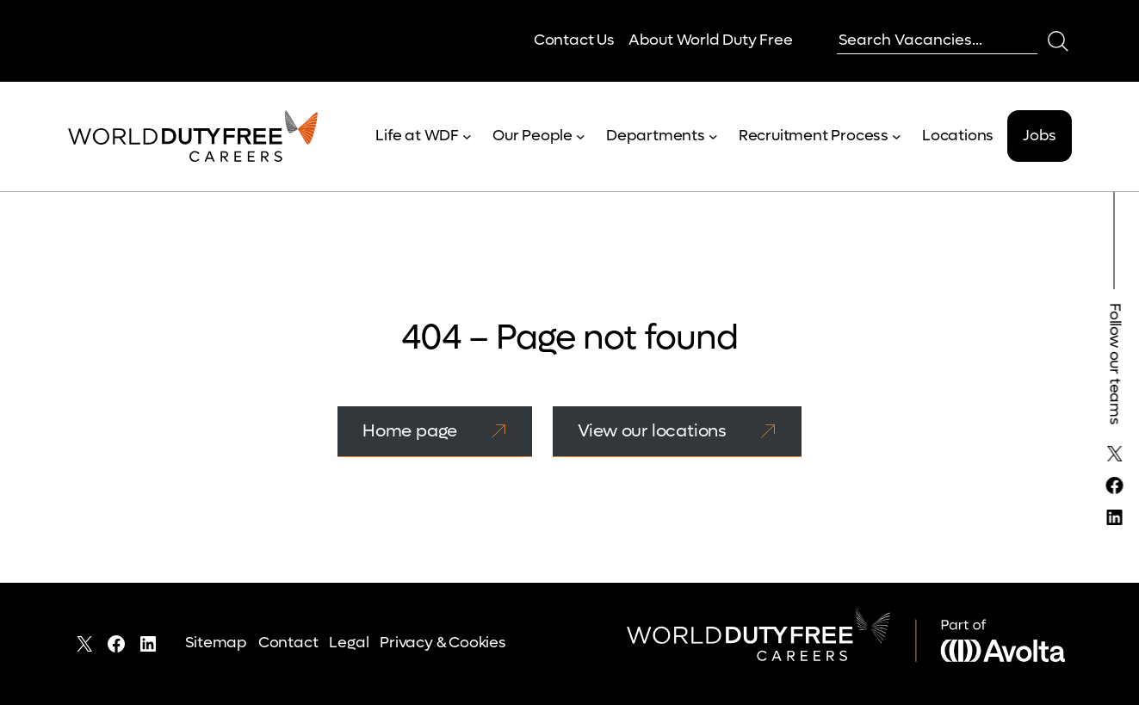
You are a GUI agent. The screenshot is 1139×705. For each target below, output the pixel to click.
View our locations (652, 431)
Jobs (1039, 135)
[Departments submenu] (713, 136)
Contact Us (574, 40)
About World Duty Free (710, 40)
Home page (409, 431)
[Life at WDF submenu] (467, 136)
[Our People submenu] (580, 136)
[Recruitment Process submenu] (896, 136)
